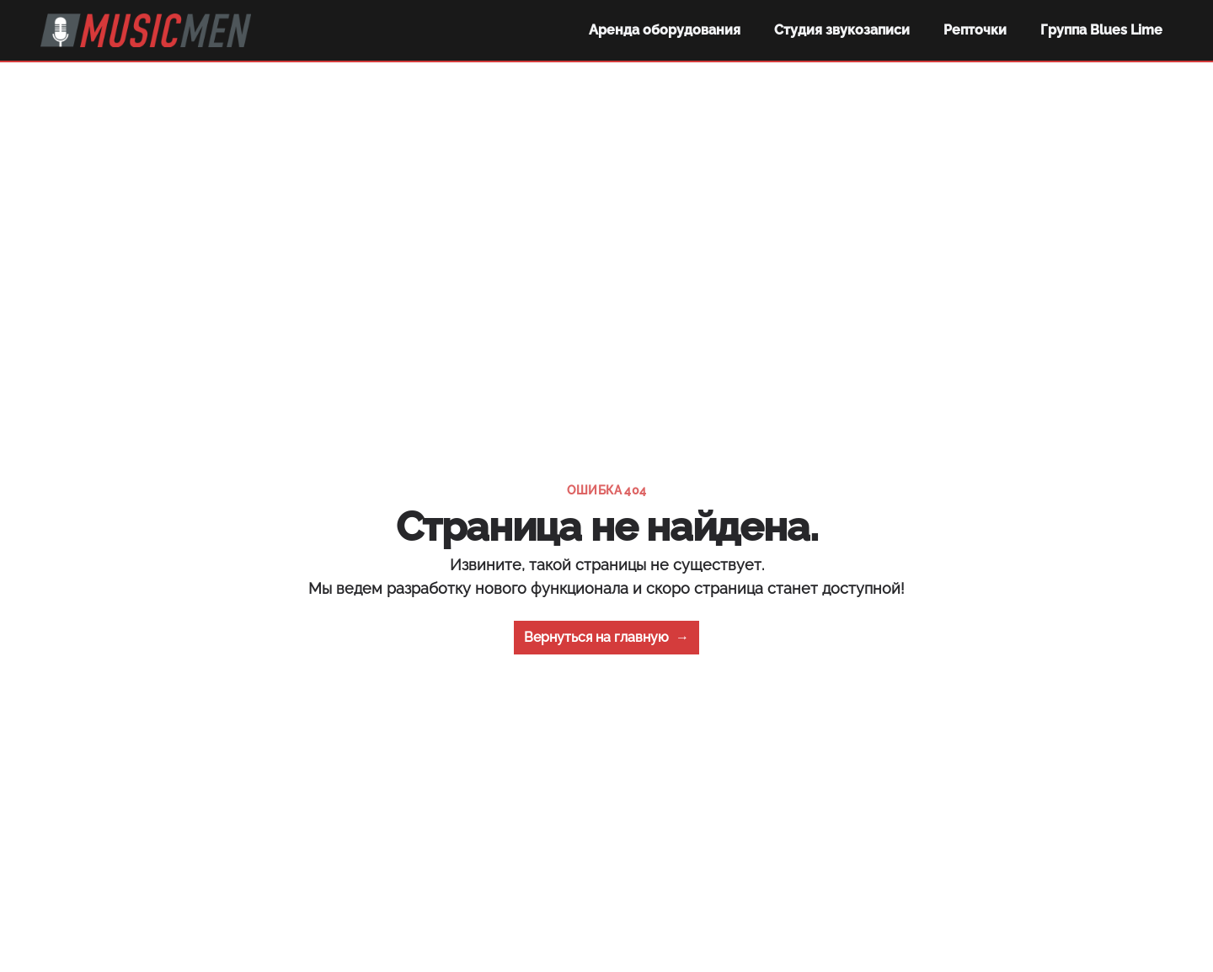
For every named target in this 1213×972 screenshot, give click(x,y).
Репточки (975, 30)
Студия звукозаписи (842, 30)
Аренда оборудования (664, 30)
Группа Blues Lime (1101, 30)
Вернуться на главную (606, 638)
